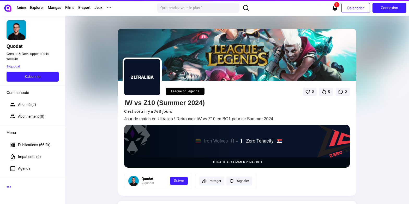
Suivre (179, 181)
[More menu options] (109, 7)
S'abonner (33, 77)
